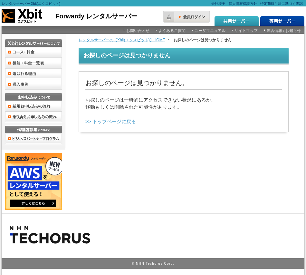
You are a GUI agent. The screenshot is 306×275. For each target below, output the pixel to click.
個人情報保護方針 (243, 3)
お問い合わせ (137, 30)
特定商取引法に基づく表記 (281, 3)
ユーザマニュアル (210, 30)
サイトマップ (246, 30)
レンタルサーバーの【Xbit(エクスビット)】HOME (122, 40)
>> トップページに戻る (110, 121)
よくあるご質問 (172, 30)
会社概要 (218, 3)
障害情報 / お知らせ (284, 30)
